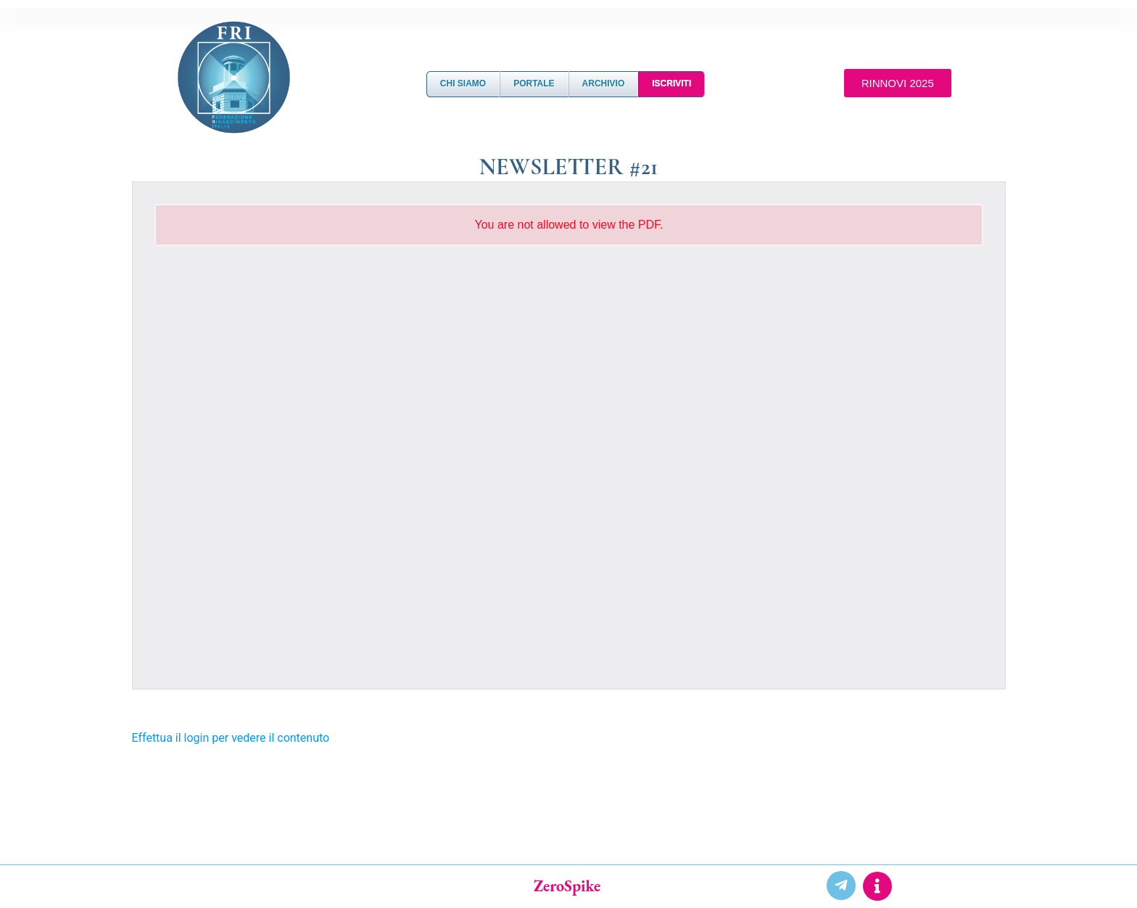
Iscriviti (671, 83)
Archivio (603, 83)
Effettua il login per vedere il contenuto (231, 738)
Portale (533, 83)
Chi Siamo (463, 83)
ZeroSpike (567, 885)
